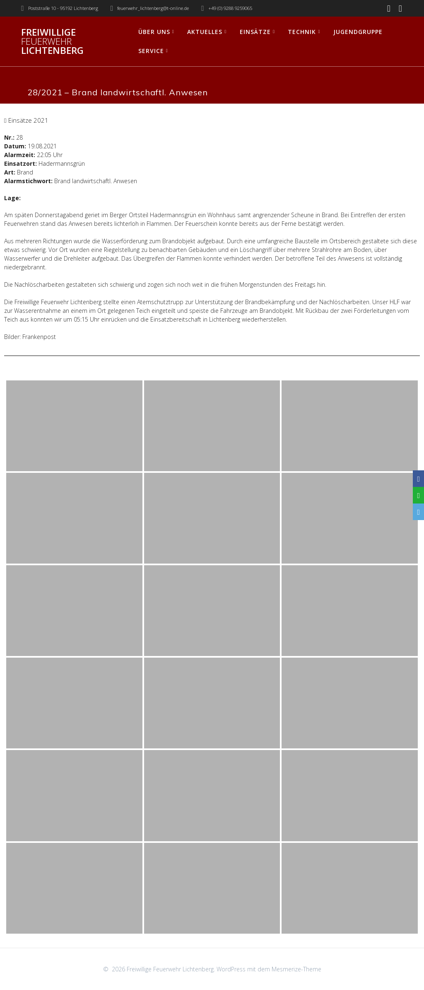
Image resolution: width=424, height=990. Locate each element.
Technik (302, 32)
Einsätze (255, 32)
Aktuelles (204, 32)
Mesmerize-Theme (296, 969)
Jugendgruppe (358, 32)
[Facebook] (418, 478)
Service (151, 51)
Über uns (154, 32)
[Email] (418, 511)
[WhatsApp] (418, 495)
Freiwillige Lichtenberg (52, 42)
